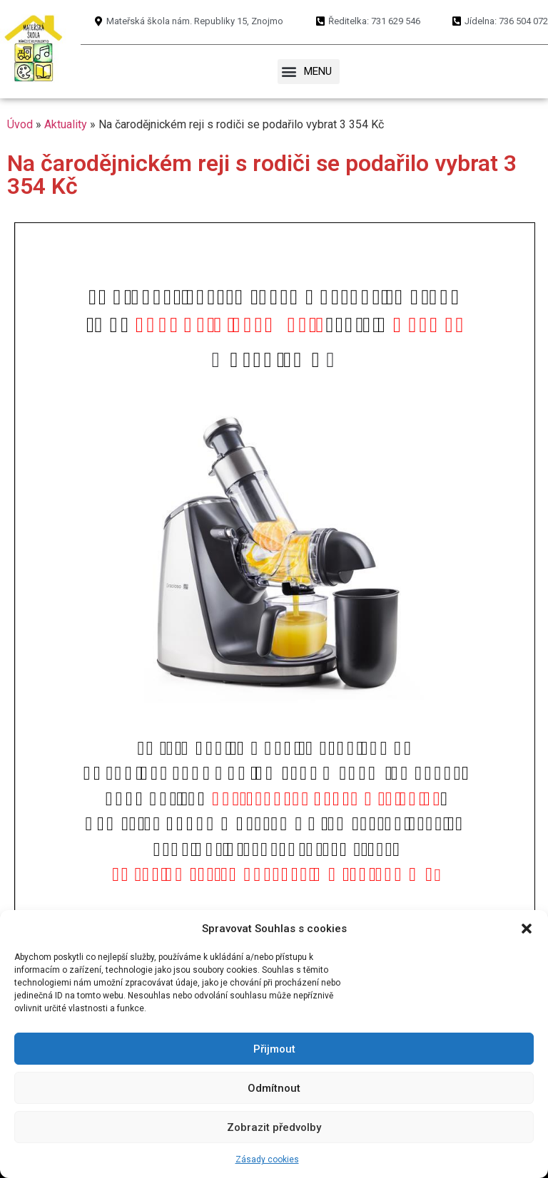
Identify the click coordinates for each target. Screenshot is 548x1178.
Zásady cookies (267, 1159)
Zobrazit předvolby (274, 1127)
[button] (526, 928)
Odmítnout (274, 1088)
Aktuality (65, 124)
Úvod (20, 124)
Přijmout (274, 1049)
